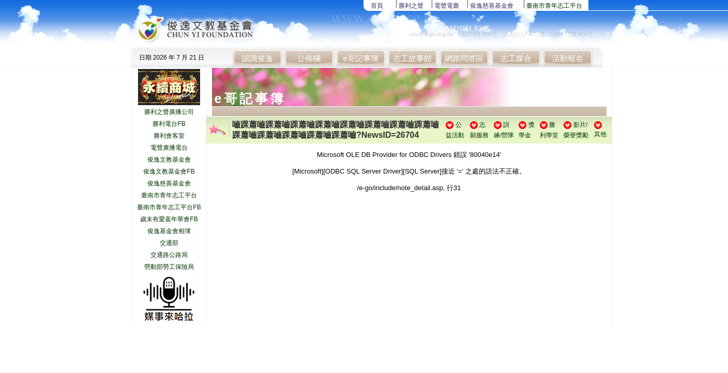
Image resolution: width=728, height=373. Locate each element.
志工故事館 (412, 58)
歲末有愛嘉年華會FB (169, 219)
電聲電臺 (446, 5)
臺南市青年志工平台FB (169, 207)
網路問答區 (464, 58)
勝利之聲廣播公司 (169, 112)
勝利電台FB (169, 123)
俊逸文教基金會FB (168, 171)
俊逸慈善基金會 (491, 5)
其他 (600, 134)
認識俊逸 (257, 58)
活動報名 (567, 58)
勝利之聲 (411, 5)
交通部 (169, 243)
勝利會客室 (169, 135)
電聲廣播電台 (169, 147)
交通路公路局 (169, 255)
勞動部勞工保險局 (169, 266)
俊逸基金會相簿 (169, 231)
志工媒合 (516, 58)
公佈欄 (309, 58)
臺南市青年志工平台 (554, 5)
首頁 (377, 5)
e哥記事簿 (360, 58)
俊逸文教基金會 (169, 159)
